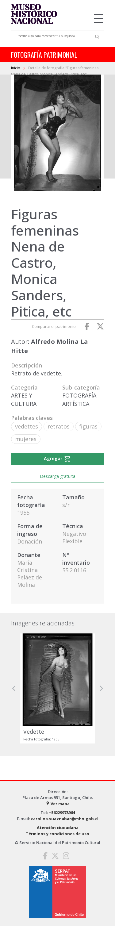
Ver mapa (58, 803)
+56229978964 (62, 812)
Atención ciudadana (58, 827)
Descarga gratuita (57, 476)
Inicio (16, 68)
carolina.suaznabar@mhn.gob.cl (64, 818)
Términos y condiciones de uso (57, 833)
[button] (14, 688)
